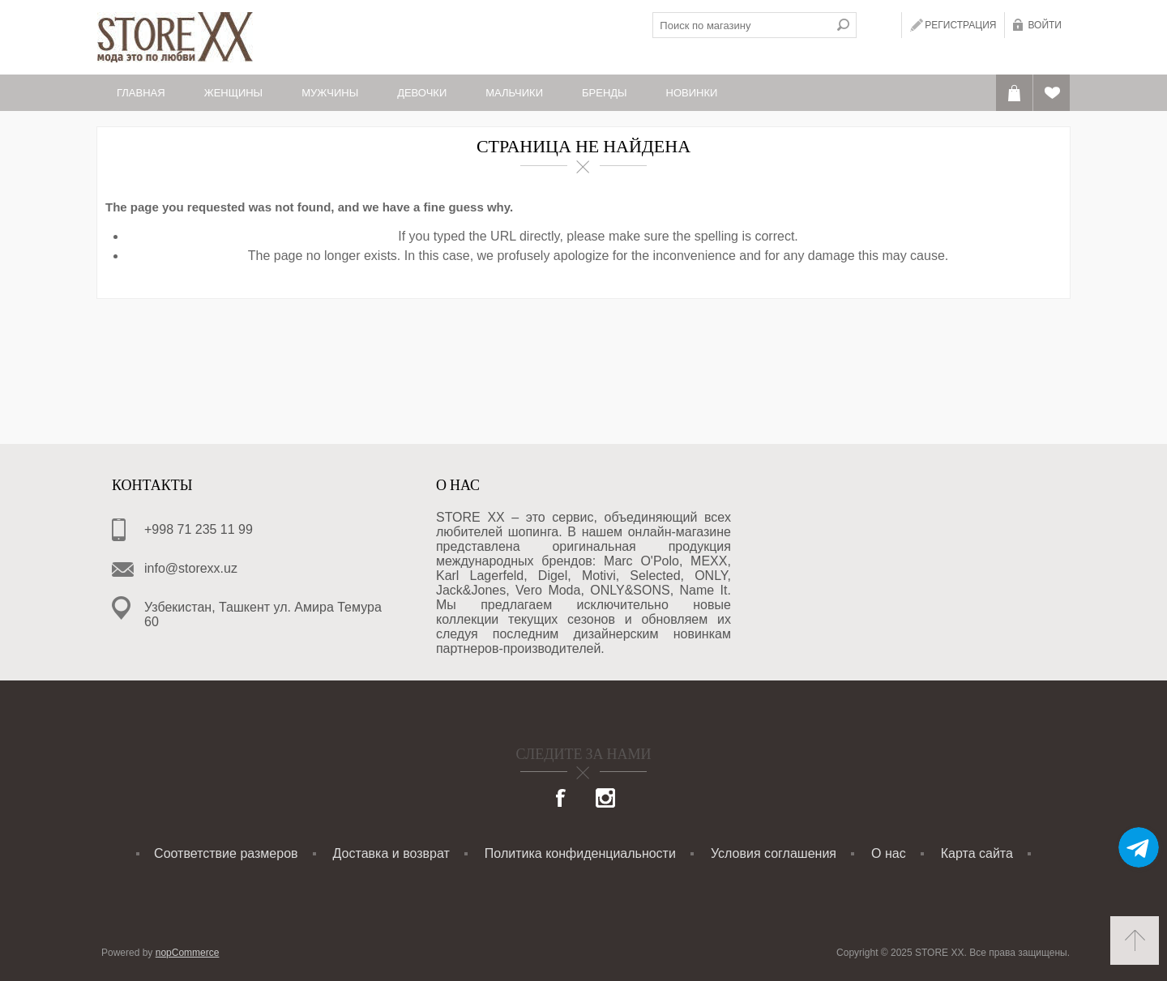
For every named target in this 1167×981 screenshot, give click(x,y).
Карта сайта (977, 853)
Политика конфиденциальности (580, 853)
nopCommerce (188, 952)
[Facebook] (561, 799)
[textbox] (741, 25)
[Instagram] (605, 799)
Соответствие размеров (225, 853)
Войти (1045, 25)
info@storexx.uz (190, 568)
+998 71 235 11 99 (198, 529)
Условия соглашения (773, 853)
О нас (888, 853)
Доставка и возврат (391, 853)
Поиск (844, 25)
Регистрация (960, 25)
